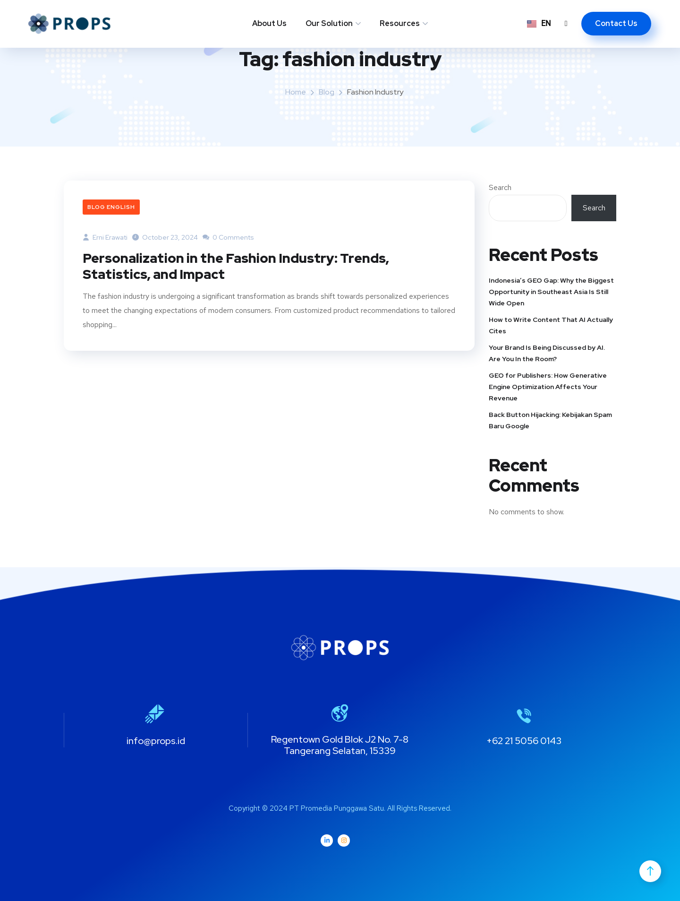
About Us (269, 23)
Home (295, 92)
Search (500, 187)
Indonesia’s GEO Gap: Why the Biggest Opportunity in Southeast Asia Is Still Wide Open (551, 291)
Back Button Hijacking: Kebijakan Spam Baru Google (550, 420)
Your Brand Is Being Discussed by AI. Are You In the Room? (547, 353)
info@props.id (156, 741)
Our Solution (329, 23)
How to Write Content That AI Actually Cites (551, 325)
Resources (400, 23)
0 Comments (228, 237)
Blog (326, 92)
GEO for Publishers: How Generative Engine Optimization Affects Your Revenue (548, 386)
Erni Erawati (105, 237)
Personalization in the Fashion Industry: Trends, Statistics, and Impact (247, 267)
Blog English (111, 207)
